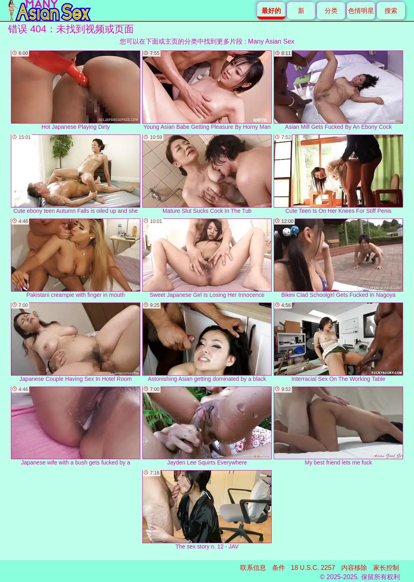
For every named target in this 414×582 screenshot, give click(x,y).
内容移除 (354, 567)
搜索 (390, 10)
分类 (331, 10)
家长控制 (386, 567)
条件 (278, 567)
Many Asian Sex (271, 41)
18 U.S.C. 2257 (313, 567)
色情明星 (361, 10)
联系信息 (253, 567)
